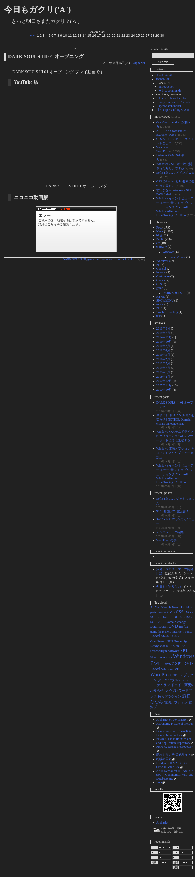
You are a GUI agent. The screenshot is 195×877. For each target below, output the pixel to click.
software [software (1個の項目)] (173, 651)
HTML (160, 296)
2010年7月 (163, 363)
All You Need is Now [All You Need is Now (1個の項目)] (164, 607)
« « (32, 36)
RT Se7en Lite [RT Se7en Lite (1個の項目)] (175, 646)
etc (158, 243)
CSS (159, 284)
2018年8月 (163, 328)
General (161, 268)
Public (160, 239)
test (158, 316)
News (159, 231)
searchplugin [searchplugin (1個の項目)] (158, 651)
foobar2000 (163, 79)
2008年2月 (163, 376)
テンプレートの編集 (170, 532)
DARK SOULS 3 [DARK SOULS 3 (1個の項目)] (173, 617)
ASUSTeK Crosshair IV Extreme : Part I (171, 132)
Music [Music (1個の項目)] (165, 636)
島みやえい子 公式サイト (173, 754)
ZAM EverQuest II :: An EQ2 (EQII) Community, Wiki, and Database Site (174, 774)
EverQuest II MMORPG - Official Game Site (172, 765)
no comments (105, 259)
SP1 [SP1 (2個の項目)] (184, 650)
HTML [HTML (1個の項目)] (166, 631)
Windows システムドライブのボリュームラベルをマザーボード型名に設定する (174, 436)
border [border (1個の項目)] (161, 612)
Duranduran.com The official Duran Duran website (174, 733)
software (161, 247)
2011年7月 (163, 346)
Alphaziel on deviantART (172, 719)
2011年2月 (163, 359)
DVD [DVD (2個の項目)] (173, 626)
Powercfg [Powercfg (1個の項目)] (180, 641)
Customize (162, 276)
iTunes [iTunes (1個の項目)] (187, 631)
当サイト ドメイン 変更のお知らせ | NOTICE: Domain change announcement (175, 419)
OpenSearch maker (169, 106)
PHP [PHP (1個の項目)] (170, 641)
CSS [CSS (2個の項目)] (179, 611)
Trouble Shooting (167, 312)
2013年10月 (164, 341)
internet (161, 272)
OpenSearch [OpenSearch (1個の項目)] (158, 641)
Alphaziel (139, 63)
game (90, 259)
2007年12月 (164, 381)
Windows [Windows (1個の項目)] (165, 657)
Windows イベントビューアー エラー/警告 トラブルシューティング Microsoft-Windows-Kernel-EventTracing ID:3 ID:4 (174, 207)
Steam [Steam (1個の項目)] (154, 657)
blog (159, 235)
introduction (166, 86)
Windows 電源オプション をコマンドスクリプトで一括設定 (175, 453)
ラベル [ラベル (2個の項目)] (171, 690)
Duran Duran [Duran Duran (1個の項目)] (158, 626)
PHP (159, 308)
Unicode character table (172, 98)
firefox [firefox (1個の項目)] (183, 626)
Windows (168, 252)
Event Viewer (177, 257)
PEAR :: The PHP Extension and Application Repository (173, 741)
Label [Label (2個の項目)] (155, 636)
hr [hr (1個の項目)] (159, 631)
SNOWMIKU (164, 300)
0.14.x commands (170, 90)
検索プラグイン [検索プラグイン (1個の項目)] (169, 696)
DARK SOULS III (74, 259)
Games (160, 280)
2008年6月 (163, 372)
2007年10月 (164, 389)
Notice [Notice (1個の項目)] (174, 636)
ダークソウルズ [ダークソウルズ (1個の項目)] (169, 680)
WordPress (163, 261)
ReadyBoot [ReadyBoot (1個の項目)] (157, 646)
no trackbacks (125, 259)
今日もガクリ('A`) (37, 9)
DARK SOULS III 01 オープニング (46, 56)
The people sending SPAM (172, 110)
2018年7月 (163, 333)
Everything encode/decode (173, 102)
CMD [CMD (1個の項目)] (171, 612)
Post (159, 227)
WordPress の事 (166, 540)
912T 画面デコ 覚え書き (172, 511)
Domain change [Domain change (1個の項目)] (176, 622)
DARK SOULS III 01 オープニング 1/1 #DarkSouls (76, 229)
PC (158, 265)
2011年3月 (163, 355)
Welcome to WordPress (163, 149)
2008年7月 (163, 368)
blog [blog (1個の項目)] (182, 607)
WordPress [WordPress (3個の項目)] (161, 674)
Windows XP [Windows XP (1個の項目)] (170, 669)
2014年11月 (164, 337)
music (160, 304)
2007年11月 (164, 385)
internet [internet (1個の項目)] (177, 631)
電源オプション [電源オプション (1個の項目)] (176, 702)
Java (159, 782)
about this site (164, 75)
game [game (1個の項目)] (153, 631)
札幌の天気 (164, 759)
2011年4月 (163, 350)
